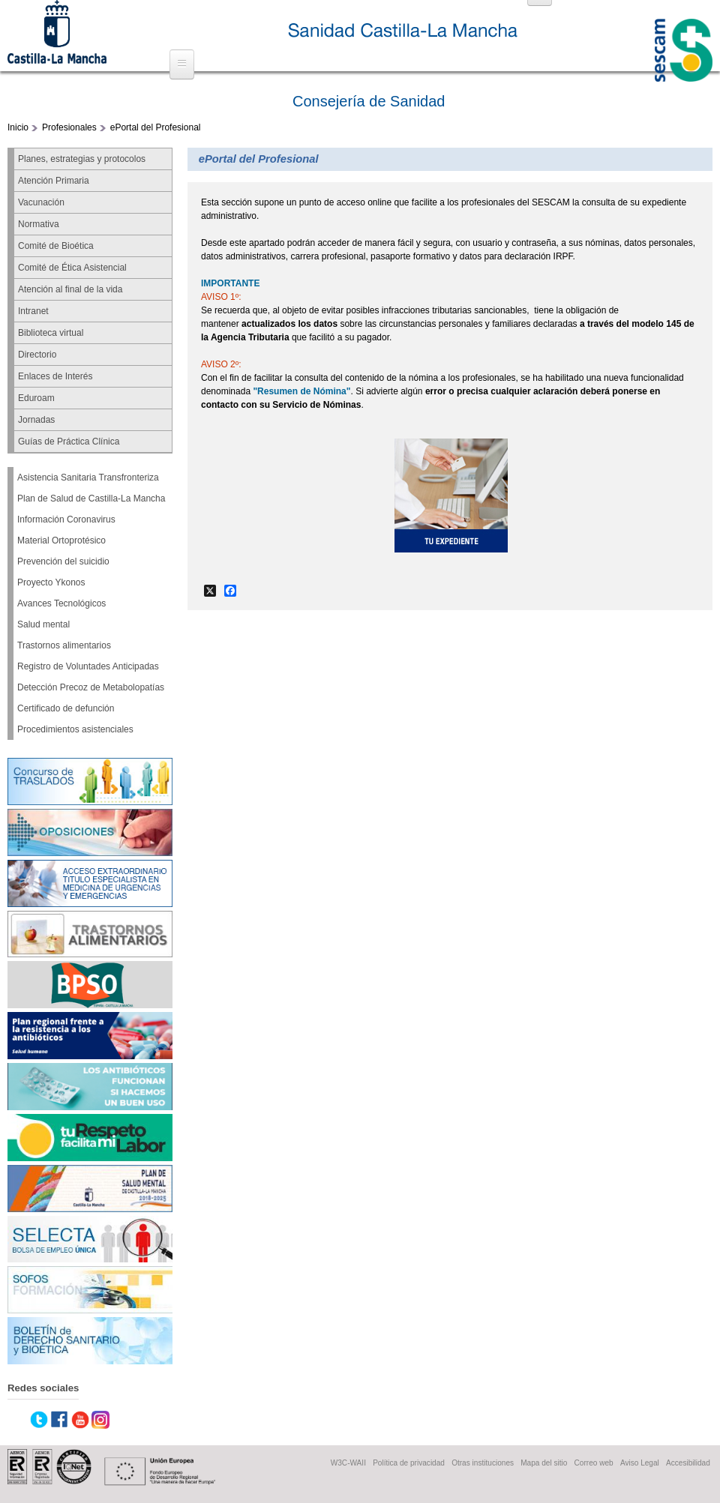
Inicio (18, 127)
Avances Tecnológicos (61, 603)
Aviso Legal (639, 1463)
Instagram (101, 1420)
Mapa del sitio (543, 1463)
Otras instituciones (483, 1463)
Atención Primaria (53, 180)
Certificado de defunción (65, 708)
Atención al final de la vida (70, 289)
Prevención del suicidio (63, 561)
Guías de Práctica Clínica (68, 441)
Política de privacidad (409, 1463)
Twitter (39, 1420)
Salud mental (43, 624)
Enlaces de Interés (55, 376)
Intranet (33, 311)
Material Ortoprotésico (61, 540)
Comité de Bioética (56, 246)
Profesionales (69, 127)
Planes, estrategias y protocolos (82, 159)
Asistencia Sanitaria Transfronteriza (88, 477)
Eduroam (36, 398)
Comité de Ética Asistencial (72, 267)
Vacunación (41, 202)
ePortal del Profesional (155, 127)
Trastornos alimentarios (64, 645)
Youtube (80, 1420)
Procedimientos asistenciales (75, 729)
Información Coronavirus (66, 519)
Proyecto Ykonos (51, 582)
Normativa (38, 224)
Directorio (37, 354)
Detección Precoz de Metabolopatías (90, 687)
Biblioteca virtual (50, 333)
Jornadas (36, 420)
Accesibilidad (688, 1463)
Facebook (59, 1420)
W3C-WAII (348, 1463)
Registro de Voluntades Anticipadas (88, 666)
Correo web (594, 1463)
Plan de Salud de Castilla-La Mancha (91, 498)
